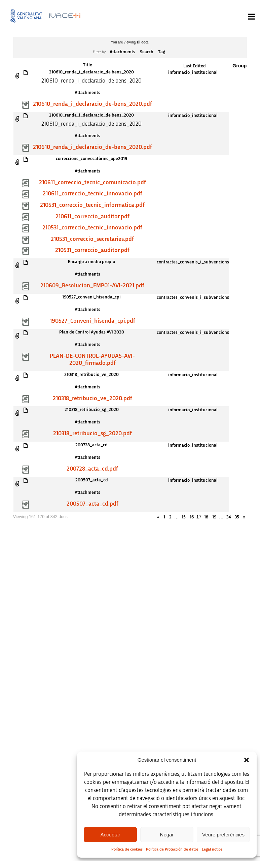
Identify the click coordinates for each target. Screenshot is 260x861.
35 (237, 517)
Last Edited (194, 66)
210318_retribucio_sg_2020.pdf (92, 433)
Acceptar (110, 834)
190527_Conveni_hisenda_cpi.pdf (92, 321)
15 (184, 517)
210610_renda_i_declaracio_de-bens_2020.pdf (92, 104)
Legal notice (212, 849)
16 (192, 517)
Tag (161, 52)
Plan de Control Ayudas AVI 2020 (91, 332)
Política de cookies (127, 849)
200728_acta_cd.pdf (92, 469)
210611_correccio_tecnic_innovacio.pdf (92, 194)
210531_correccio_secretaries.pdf (92, 239)
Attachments (122, 52)
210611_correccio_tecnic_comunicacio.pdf (92, 183)
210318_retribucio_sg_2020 (92, 409)
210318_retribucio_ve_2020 (91, 374)
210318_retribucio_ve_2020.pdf (92, 398)
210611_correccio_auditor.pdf (92, 217)
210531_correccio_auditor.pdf (92, 250)
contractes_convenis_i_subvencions (193, 262)
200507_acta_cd (91, 480)
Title (87, 65)
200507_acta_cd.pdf (92, 504)
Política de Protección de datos (172, 849)
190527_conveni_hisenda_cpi (91, 297)
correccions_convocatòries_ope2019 (91, 158)
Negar (167, 834)
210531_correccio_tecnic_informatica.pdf (92, 205)
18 (206, 517)
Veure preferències (223, 834)
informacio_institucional (193, 72)
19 (214, 517)
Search (146, 52)
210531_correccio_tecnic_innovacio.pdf (92, 228)
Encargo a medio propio (91, 261)
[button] (246, 760)
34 (228, 517)
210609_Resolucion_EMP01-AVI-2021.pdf (92, 286)
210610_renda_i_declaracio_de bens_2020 (91, 72)
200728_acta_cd (91, 445)
